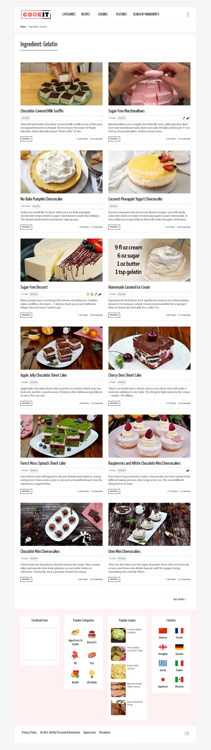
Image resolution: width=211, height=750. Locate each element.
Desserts (25, 118)
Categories (68, 14)
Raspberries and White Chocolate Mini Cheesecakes (144, 463)
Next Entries (179, 599)
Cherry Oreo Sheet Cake (124, 375)
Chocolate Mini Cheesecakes (40, 551)
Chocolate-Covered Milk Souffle (42, 111)
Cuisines (103, 14)
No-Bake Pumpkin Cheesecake (41, 199)
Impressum (90, 732)
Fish (92, 663)
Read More (26, 139)
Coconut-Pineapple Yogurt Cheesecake (135, 199)
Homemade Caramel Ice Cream (129, 287)
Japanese (163, 686)
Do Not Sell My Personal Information (60, 732)
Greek (163, 670)
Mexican (179, 686)
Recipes (85, 14)
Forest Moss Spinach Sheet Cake (43, 463)
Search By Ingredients (146, 14)
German (179, 654)
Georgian (162, 654)
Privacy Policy (29, 732)
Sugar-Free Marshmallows (126, 111)
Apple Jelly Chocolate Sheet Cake (44, 375)
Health (75, 682)
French (179, 637)
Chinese (163, 637)
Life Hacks (92, 682)
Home (23, 26)
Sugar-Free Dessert (34, 287)
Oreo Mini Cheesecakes (124, 551)
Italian (179, 670)
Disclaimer (104, 732)
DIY (75, 663)
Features (121, 14)
